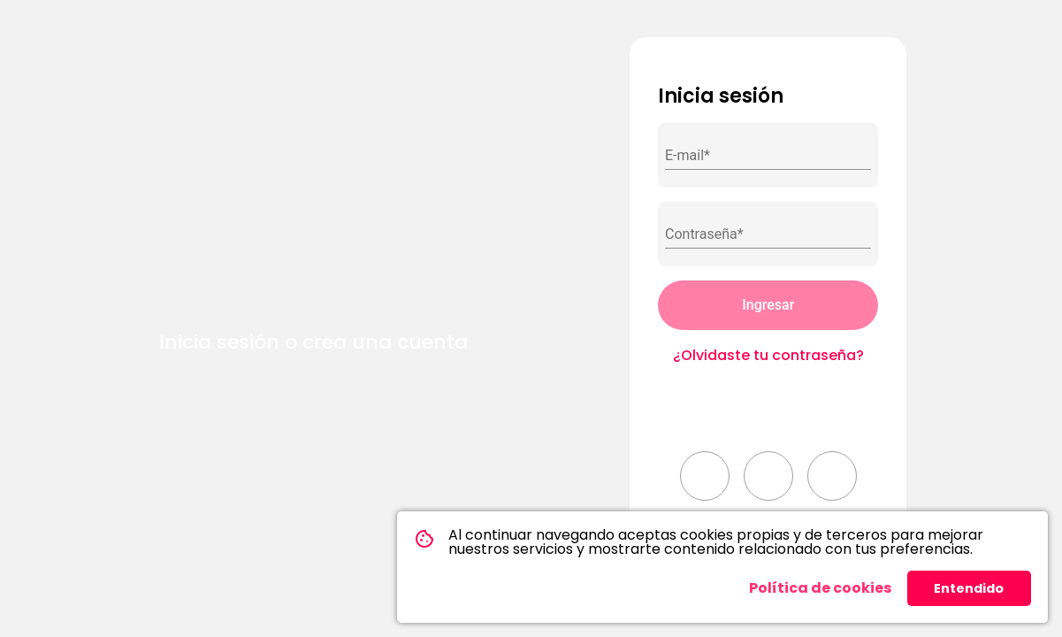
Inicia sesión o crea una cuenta (313, 342)
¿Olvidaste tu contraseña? (768, 355)
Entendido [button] (969, 588)
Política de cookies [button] (820, 588)
